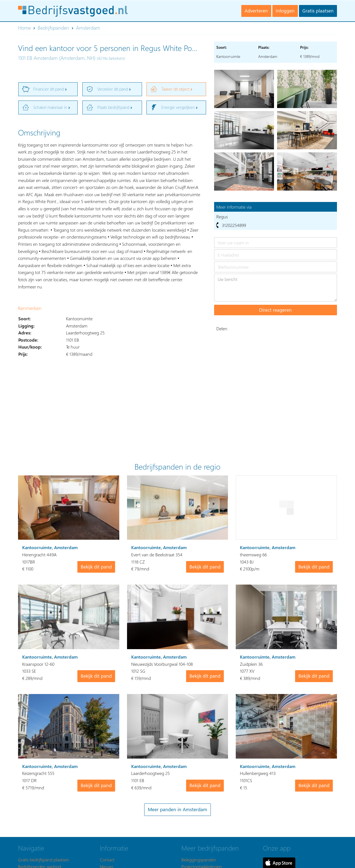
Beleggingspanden (198, 859)
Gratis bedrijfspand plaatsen (43, 859)
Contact (107, 859)
